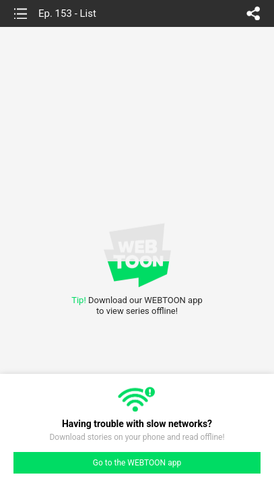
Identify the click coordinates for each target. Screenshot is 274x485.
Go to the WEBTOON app (137, 462)
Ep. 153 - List (67, 13)
